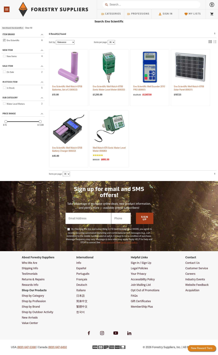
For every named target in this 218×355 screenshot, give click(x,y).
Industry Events (195, 279)
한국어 (80, 312)
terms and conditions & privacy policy (119, 242)
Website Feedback (197, 285)
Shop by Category (33, 295)
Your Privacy (138, 273)
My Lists (192, 14)
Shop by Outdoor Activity (37, 312)
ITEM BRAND (8, 34)
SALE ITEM (7, 66)
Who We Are (29, 263)
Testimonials (30, 273)
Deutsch (81, 285)
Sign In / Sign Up (141, 263)
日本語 (80, 295)
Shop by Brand (31, 306)
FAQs (134, 295)
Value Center (30, 323)
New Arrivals (30, 317)
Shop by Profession (34, 301)
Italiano (81, 290)
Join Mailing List (141, 285)
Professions (138, 14)
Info (78, 263)
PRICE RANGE (9, 113)
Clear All (28, 28)
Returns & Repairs (33, 279)
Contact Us (192, 263)
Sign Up (144, 218)
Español (81, 268)
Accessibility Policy (143, 279)
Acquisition (192, 290)
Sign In (165, 14)
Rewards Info (30, 285)
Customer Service (196, 268)
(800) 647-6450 (57, 347)
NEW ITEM (7, 50)
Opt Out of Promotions (145, 290)
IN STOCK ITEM (9, 82)
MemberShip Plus (142, 306)
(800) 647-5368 (26, 347)
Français (81, 279)
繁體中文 (82, 306)
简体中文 (82, 301)
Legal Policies (139, 268)
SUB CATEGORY (10, 98)
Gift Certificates (141, 301)
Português (82, 273)
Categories (111, 14)
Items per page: (100, 42)
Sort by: (52, 42)
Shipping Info (30, 268)
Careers (190, 273)
